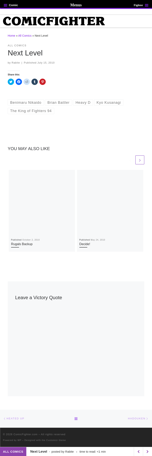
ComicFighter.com (25, 434)
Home (11, 35)
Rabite (16, 62)
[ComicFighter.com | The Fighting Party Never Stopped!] (54, 20)
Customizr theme (56, 440)
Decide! (84, 244)
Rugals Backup (22, 244)
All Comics (24, 35)
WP (19, 440)
